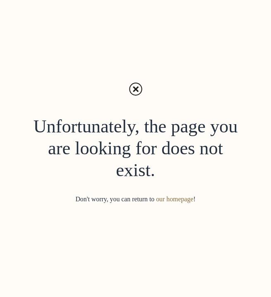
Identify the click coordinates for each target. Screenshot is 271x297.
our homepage (174, 199)
